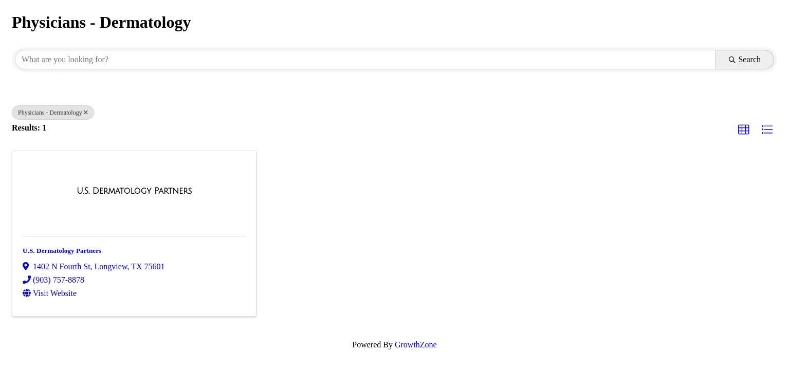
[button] (743, 130)
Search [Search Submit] (745, 59)
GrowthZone (416, 344)
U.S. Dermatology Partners (62, 250)
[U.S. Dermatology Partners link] (134, 191)
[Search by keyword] (365, 59)
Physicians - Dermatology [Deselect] (53, 112)
